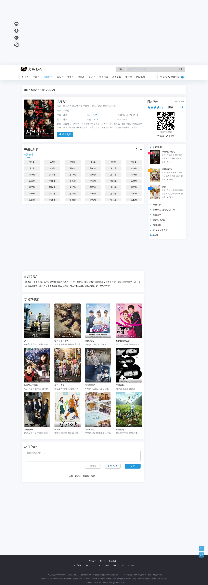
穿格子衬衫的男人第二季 (164, 209)
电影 (36, 77)
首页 (25, 77)
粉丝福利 (157, 215)
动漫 (70, 77)
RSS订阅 (77, 565)
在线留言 (93, 561)
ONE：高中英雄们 (161, 230)
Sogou (123, 565)
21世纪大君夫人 (169, 151)
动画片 (81, 77)
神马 (132, 565)
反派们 (156, 235)
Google (97, 565)
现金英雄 (157, 225)
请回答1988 (167, 169)
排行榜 (128, 77)
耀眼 (164, 187)
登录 (163, 77)
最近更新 (116, 77)
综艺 (60, 77)
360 (114, 565)
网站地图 (140, 77)
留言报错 (103, 77)
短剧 (92, 77)
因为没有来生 (159, 220)
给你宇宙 (157, 204)
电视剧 (48, 77)
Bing (107, 565)
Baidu (88, 565)
